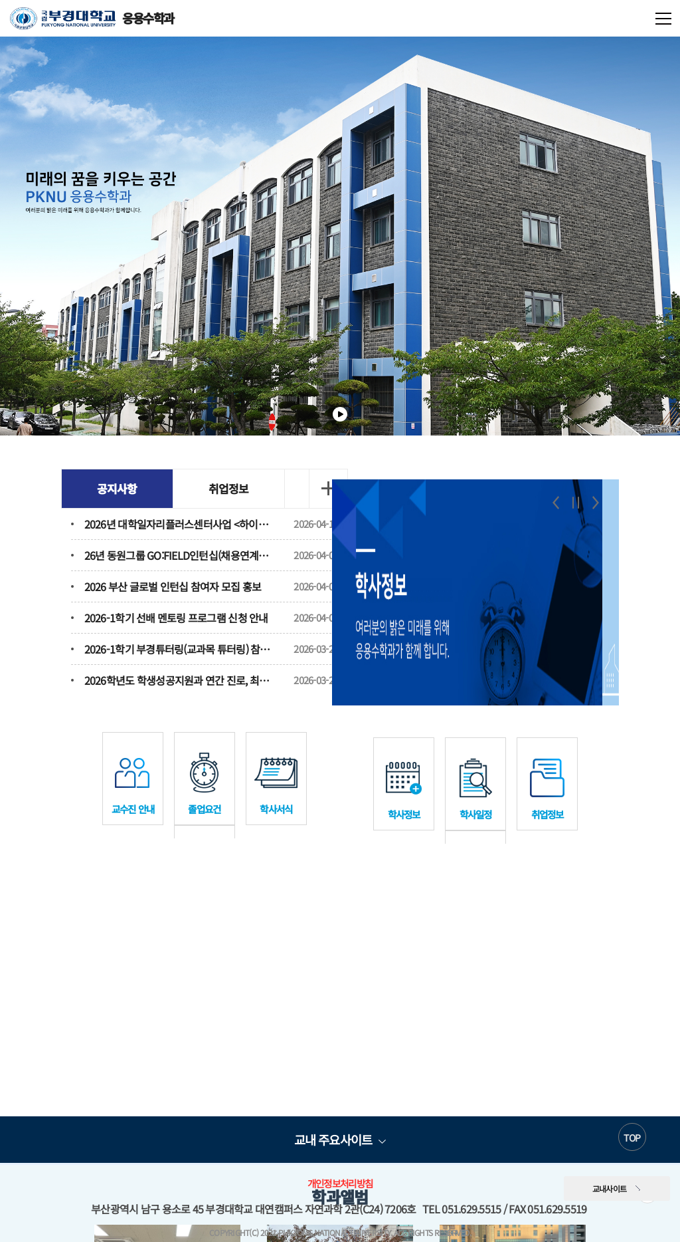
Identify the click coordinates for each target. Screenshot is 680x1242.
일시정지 (340, 414)
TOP (632, 1121)
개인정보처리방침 (340, 1167)
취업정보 (231, 488)
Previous (554, 492)
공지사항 (119, 488)
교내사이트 (609, 1172)
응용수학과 (92, 18)
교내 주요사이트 (333, 1123)
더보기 (313, 488)
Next (594, 492)
